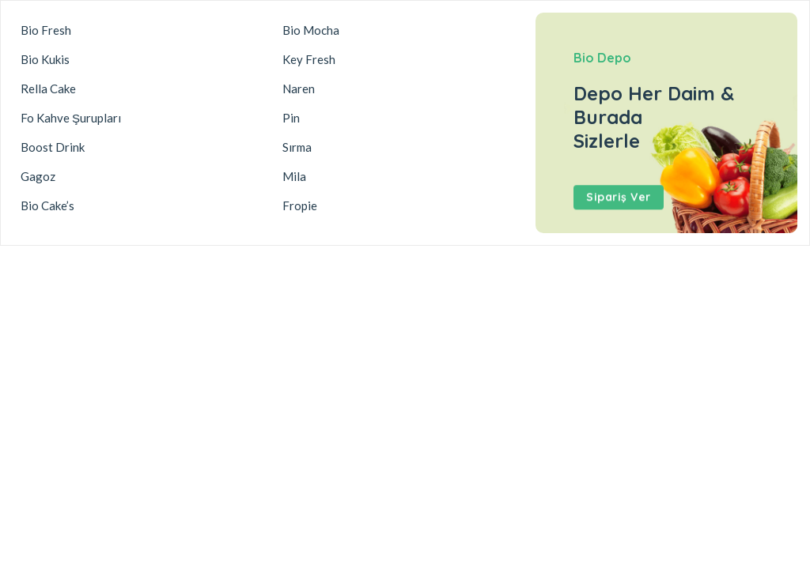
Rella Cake (48, 88)
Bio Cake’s (47, 205)
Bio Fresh (46, 30)
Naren (298, 88)
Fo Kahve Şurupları (71, 118)
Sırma (297, 147)
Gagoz (38, 176)
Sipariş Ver (618, 200)
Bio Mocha (310, 30)
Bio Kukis (45, 59)
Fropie (299, 205)
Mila (294, 176)
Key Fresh (308, 59)
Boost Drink (53, 147)
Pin (291, 118)
